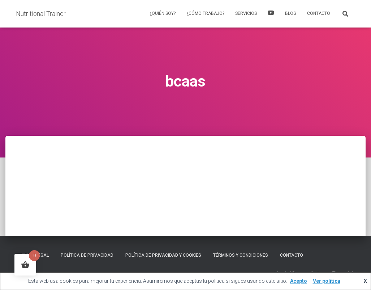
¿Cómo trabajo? (205, 13)
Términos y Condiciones (240, 255)
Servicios (246, 13)
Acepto (298, 281)
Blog (290, 13)
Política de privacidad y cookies (163, 255)
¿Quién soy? (163, 13)
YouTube (271, 14)
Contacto (318, 13)
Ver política (326, 281)
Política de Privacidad (87, 255)
